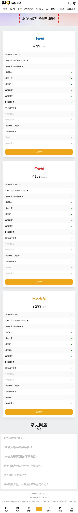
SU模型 (40, 9)
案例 (12, 9)
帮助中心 (72, 502)
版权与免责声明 (34, 502)
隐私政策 (14, 502)
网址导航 (71, 9)
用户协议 (23, 502)
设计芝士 (45, 493)
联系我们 (63, 502)
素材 (19, 9)
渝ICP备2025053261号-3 (39, 497)
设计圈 (61, 9)
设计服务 (50, 9)
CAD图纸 (29, 9)
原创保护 (46, 502)
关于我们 (5, 502)
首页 (5, 9)
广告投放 (54, 502)
